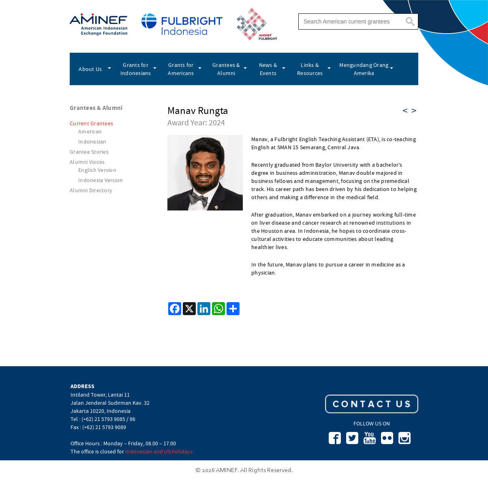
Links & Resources (310, 69)
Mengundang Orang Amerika (363, 69)
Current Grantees (91, 123)
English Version (97, 170)
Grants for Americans (181, 69)
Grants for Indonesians (135, 69)
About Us (90, 69)
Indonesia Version (100, 180)
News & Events (268, 69)
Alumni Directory (91, 190)
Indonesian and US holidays (159, 451)
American (90, 131)
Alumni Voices (87, 161)
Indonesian (92, 141)
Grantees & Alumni (226, 69)
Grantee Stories (89, 151)
